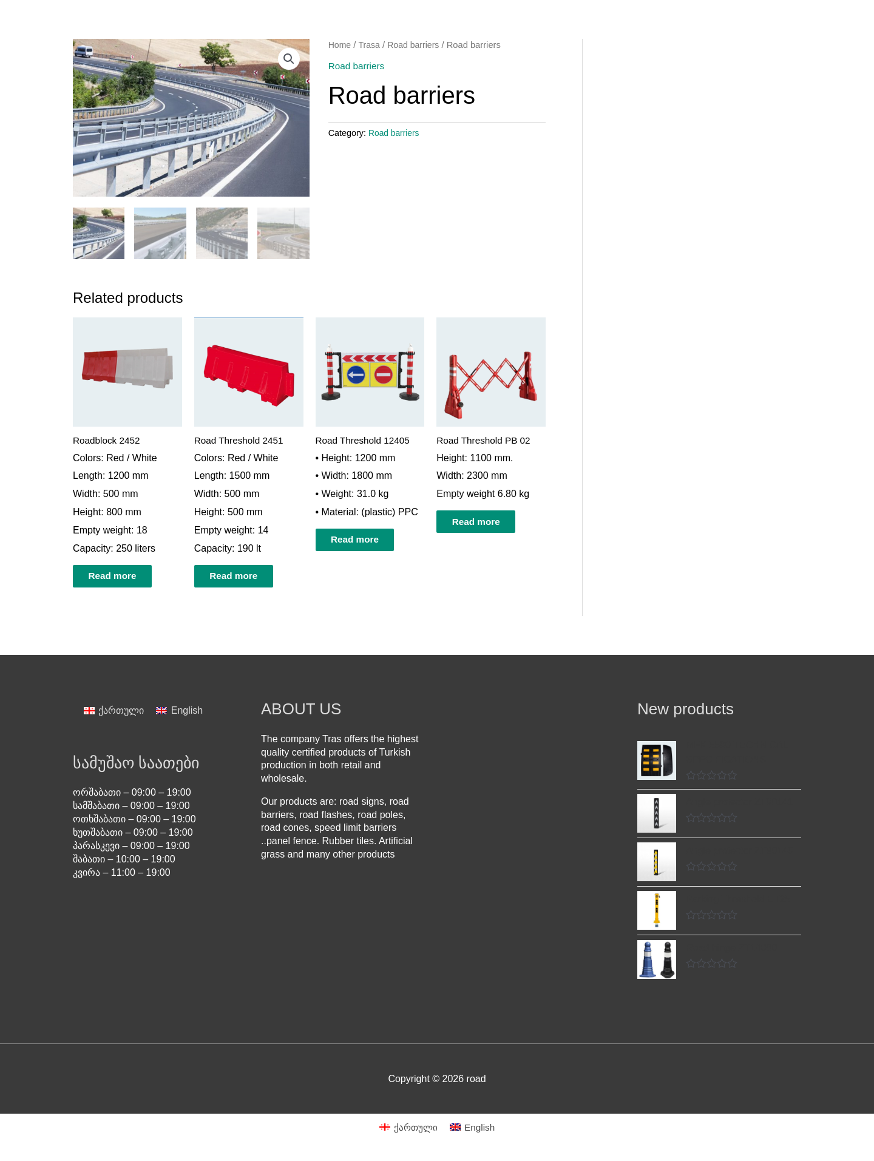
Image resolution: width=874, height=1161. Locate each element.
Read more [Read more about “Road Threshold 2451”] (243, 577)
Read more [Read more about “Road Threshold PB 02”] (486, 522)
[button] (289, 59)
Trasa (370, 45)
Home (340, 45)
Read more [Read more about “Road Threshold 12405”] (365, 540)
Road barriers (416, 45)
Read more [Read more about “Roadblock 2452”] (122, 577)
